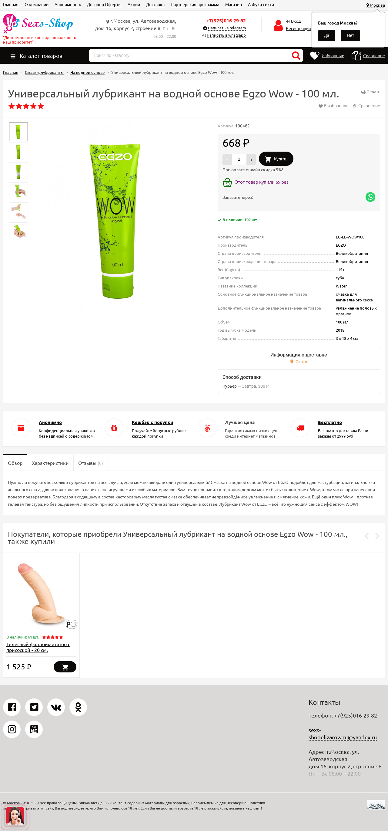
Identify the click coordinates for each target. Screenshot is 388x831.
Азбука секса (261, 4)
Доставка (155, 4)
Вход (296, 21)
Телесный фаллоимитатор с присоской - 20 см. (38, 647)
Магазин (233, 4)
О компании (36, 4)
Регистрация (298, 28)
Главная (10, 4)
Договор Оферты (104, 4)
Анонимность (68, 4)
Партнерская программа (195, 4)
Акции (134, 4)
